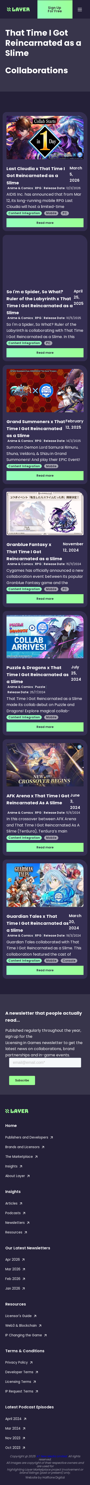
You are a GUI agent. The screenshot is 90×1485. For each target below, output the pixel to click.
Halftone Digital (53, 1477)
